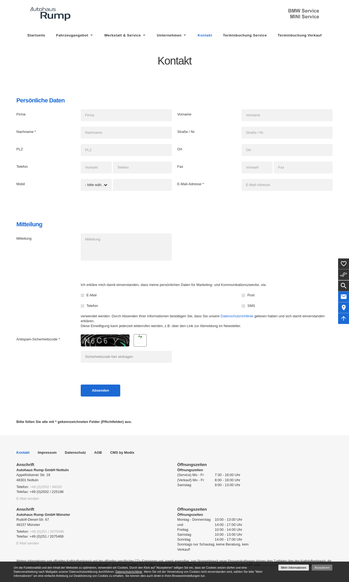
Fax (180, 166)
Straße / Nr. (186, 132)
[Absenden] (100, 391)
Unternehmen (169, 35)
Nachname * (26, 132)
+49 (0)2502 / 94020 (46, 487)
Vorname (184, 114)
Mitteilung (24, 238)
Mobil (20, 184)
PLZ (19, 149)
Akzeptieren (322, 567)
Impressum (47, 452)
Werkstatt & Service (122, 35)
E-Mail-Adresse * (190, 184)
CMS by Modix (122, 452)
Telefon (22, 166)
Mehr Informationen (293, 567)
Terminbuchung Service (245, 35)
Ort (179, 149)
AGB (98, 452)
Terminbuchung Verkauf (300, 35)
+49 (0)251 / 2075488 (47, 531)
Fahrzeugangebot (72, 35)
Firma (20, 114)
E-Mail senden (27, 498)
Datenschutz (75, 452)
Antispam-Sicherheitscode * (38, 339)
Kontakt (205, 35)
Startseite (36, 35)
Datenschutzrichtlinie (237, 316)
